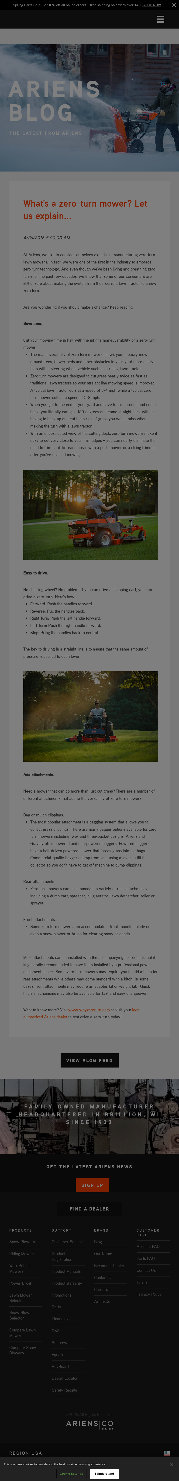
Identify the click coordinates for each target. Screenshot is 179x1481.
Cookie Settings (71, 1473)
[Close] (171, 1465)
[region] (89, 1469)
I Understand (104, 1473)
